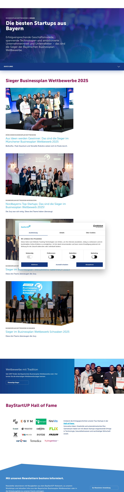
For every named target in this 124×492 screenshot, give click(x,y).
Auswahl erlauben (62, 264)
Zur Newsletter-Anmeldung (100, 353)
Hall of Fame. (69, 289)
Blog (94, 415)
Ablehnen (34, 264)
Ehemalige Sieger (14, 248)
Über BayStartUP (12, 415)
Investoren (39, 378)
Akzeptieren (89, 264)
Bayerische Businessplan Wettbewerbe (102, 379)
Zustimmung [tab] (33, 232)
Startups (9, 378)
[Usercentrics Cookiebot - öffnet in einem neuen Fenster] (94, 226)
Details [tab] (62, 232)
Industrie (67, 378)
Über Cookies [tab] (91, 232)
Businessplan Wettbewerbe (17, 18)
